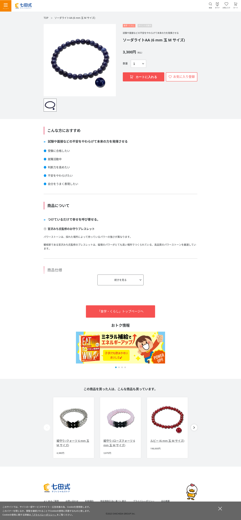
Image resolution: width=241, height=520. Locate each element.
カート (235, 7)
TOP (46, 18)
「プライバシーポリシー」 (44, 514)
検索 (210, 8)
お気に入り (226, 7)
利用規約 (89, 501)
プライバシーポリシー (143, 501)
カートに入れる (143, 77)
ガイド (217, 7)
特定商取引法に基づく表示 (113, 501)
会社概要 (165, 501)
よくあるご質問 (51, 501)
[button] (116, 367)
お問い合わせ (71, 501)
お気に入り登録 (184, 77)
